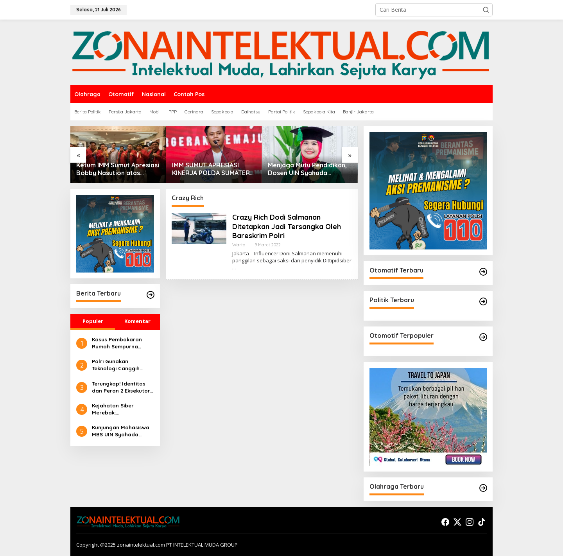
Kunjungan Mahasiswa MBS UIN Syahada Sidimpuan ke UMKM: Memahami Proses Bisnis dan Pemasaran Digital (120, 431)
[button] (486, 9)
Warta (239, 245)
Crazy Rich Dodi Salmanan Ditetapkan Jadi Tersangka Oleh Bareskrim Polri (286, 226)
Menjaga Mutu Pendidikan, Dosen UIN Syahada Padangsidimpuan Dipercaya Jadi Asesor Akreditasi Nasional (307, 169)
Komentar (137, 321)
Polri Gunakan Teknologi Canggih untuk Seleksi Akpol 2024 (117, 365)
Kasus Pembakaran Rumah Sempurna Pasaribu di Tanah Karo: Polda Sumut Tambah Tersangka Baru (117, 343)
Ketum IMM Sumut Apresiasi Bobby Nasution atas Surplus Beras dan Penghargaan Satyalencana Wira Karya (117, 169)
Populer (92, 321)
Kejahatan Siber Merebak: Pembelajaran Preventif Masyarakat (123, 409)
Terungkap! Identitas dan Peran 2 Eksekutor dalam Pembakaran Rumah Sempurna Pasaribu (121, 387)
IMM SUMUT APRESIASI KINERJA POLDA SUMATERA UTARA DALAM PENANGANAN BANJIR (213, 169)
